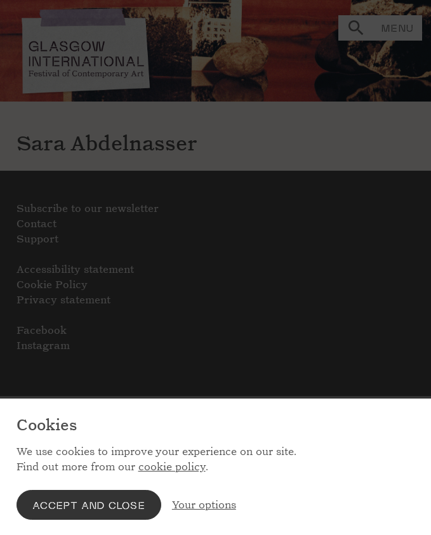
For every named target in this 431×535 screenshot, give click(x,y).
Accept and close (88, 505)
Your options (204, 505)
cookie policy (172, 467)
